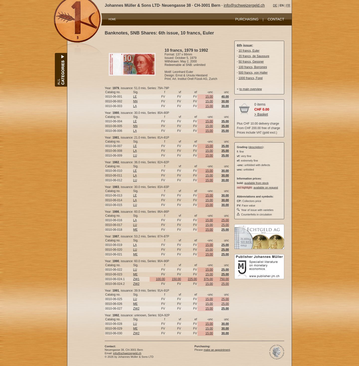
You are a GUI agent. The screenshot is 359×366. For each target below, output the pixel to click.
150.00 (176, 279)
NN (135, 101)
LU (135, 155)
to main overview (250, 89)
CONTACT (276, 19)
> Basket (261, 114)
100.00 (160, 279)
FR (288, 5)
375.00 (208, 279)
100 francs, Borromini (253, 67)
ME (135, 229)
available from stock (256, 183)
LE (135, 96)
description (255, 147)
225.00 (192, 279)
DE (275, 5)
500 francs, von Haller (253, 72)
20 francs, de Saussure (254, 56)
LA (135, 106)
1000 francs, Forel (251, 78)
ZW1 (136, 279)
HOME (112, 19)
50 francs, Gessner (251, 61)
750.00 (224, 279)
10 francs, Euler (249, 50)
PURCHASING (247, 19)
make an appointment (217, 349)
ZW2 (136, 284)
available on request (266, 187)
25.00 (225, 220)
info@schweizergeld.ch (244, 5)
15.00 (209, 96)
